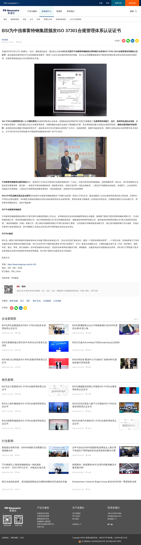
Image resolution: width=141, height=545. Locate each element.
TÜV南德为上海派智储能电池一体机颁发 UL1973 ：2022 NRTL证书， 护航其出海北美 (24, 466)
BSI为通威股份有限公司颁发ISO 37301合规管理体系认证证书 (94, 388)
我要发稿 (118, 3)
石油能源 (47, 301)
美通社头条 (48, 19)
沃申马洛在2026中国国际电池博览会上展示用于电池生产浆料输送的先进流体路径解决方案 (94, 449)
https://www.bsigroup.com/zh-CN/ (22, 264)
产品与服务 (32, 11)
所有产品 (40, 527)
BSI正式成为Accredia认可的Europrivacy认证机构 (96, 342)
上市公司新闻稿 (75, 19)
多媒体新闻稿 (61, 19)
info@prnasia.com (114, 516)
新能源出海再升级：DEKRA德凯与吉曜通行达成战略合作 (24, 449)
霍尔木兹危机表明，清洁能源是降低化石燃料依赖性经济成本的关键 (34, 482)
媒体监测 (132, 3)
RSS (22, 538)
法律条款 (5, 538)
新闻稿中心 (46, 11)
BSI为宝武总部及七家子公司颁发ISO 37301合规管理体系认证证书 (94, 405)
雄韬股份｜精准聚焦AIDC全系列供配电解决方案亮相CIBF (94, 466)
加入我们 (75, 519)
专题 (24, 19)
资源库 (59, 11)
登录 (107, 3)
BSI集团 (5, 40)
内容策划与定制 (43, 513)
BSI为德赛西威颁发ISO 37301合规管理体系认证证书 (24, 422)
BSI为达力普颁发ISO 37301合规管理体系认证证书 (24, 388)
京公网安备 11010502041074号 (92, 541)
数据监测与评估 (43, 519)
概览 (5, 19)
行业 (31, 19)
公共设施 (57, 301)
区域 (38, 19)
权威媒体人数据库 (44, 521)
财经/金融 (14, 301)
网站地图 (14, 538)
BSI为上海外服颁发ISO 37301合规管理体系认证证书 (24, 405)
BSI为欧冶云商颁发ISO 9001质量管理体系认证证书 (24, 361)
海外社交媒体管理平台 (45, 524)
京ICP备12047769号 (113, 541)
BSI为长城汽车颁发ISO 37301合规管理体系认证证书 (94, 422)
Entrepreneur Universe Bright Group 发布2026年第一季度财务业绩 (104, 482)
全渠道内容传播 (43, 516)
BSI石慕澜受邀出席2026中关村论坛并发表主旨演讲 (24, 344)
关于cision (76, 516)
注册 (100, 3)
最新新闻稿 (15, 19)
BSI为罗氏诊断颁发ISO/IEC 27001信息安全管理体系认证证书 (24, 327)
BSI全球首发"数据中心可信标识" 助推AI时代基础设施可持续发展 (94, 361)
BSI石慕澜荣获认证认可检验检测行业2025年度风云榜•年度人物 (95, 327)
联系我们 (71, 11)
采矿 (28, 301)
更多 (136, 319)
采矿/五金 (37, 301)
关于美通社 (78, 507)
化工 (22, 301)
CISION (117, 538)
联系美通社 (114, 507)
